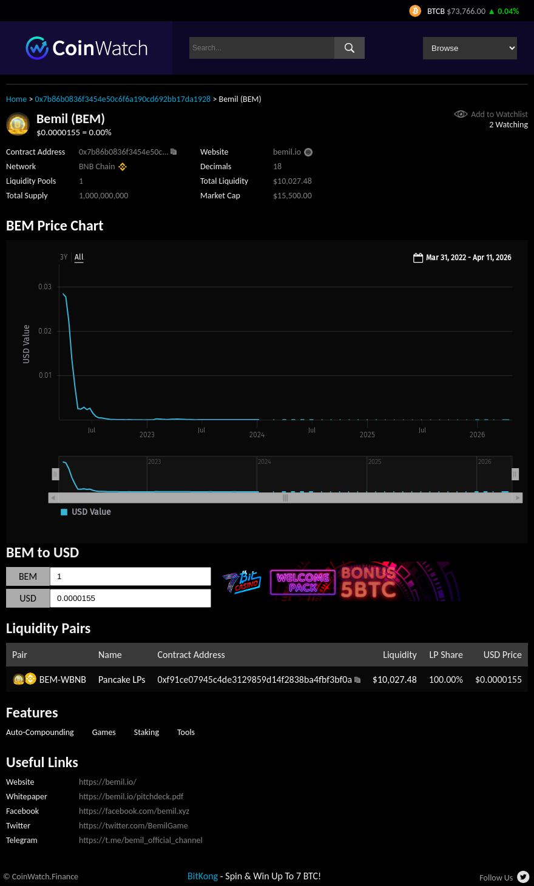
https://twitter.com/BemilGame (133, 826)
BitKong (203, 876)
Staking (146, 732)
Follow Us (496, 878)
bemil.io (287, 152)
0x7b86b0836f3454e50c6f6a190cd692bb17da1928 (123, 99)
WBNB (73, 679)
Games (104, 732)
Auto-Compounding (40, 732)
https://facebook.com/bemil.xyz (134, 811)
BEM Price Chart (55, 225)
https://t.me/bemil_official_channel (141, 840)
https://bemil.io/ (108, 782)
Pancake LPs (122, 679)
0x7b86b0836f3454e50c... (124, 152)
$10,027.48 (395, 679)
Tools (186, 732)
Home (16, 99)
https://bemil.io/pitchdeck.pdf (131, 796)
